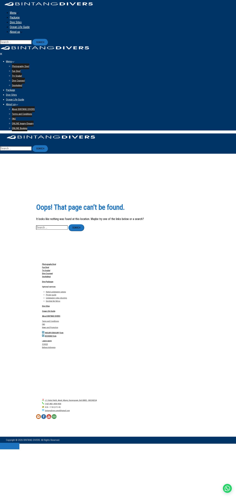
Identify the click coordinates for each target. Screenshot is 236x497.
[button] (227, 488)
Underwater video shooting (56, 345)
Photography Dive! (26, 17)
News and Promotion (50, 375)
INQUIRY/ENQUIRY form (54, 380)
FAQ (18, 70)
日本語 (45, 392)
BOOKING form (50, 384)
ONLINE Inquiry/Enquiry (29, 74)
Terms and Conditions (28, 65)
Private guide (51, 342)
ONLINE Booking (25, 79)
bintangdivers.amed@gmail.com (56, 458)
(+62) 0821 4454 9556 (51, 451)
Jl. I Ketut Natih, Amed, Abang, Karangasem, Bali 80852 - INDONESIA (69, 448)
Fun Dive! (21, 22)
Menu (13, 12)
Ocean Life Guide (20, 51)
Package (15, 41)
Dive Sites (16, 46)
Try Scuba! (22, 27)
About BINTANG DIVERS (30, 60)
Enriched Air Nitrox (53, 349)
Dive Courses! (24, 32)
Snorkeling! (22, 36)
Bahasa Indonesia (48, 395)
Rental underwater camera (56, 339)
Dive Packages (47, 329)
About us (15, 55)
